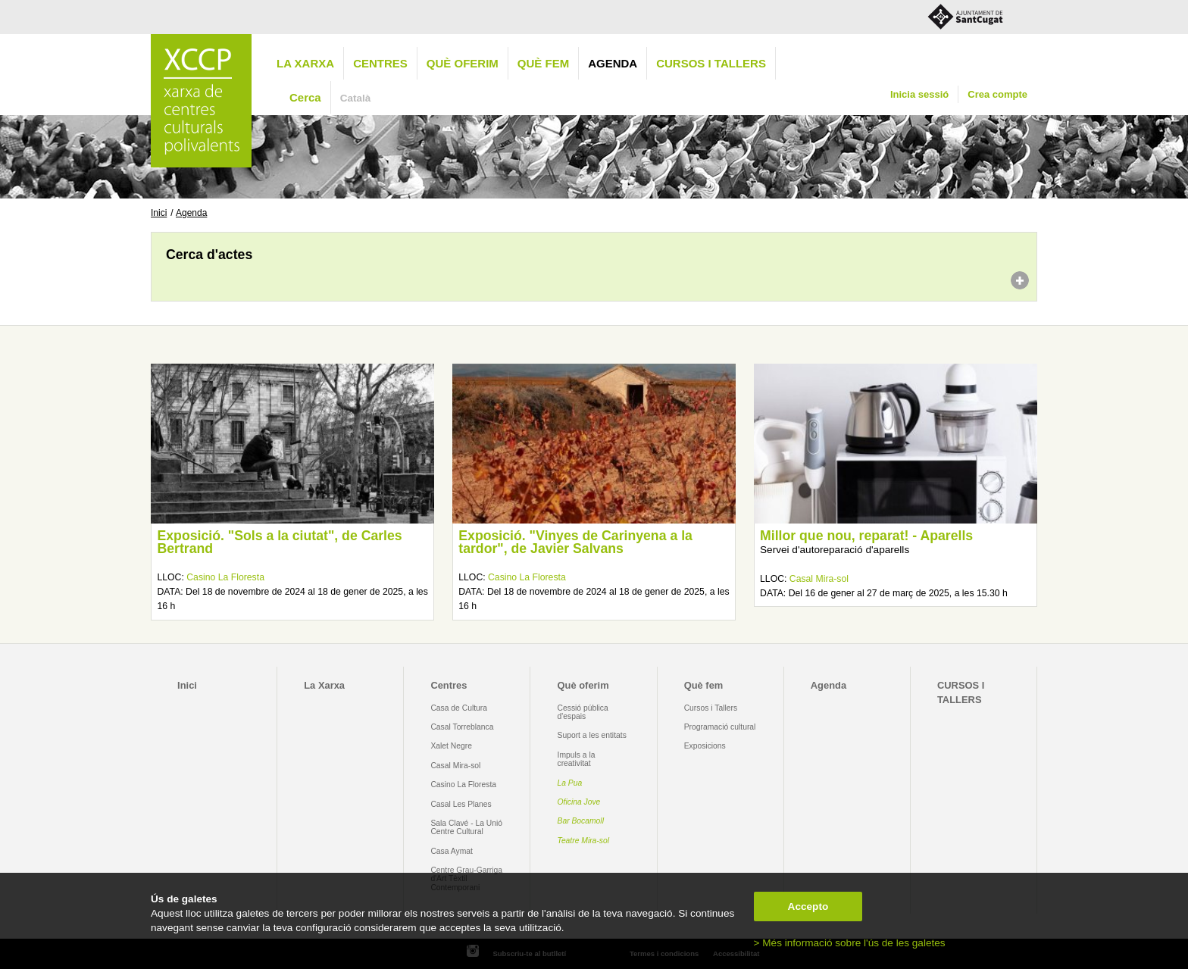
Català (355, 98)
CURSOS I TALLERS (711, 63)
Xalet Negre (451, 746)
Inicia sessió (919, 94)
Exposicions (705, 746)
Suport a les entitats (592, 735)
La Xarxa (305, 63)
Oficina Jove (579, 802)
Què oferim (463, 63)
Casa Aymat (451, 851)
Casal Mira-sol (819, 579)
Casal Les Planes (460, 804)
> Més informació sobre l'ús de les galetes (850, 943)
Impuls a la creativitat (577, 759)
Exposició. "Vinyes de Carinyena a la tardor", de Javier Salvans (575, 542)
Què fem (543, 63)
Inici (159, 213)
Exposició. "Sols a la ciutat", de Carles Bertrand (279, 542)
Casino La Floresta (225, 577)
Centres (380, 63)
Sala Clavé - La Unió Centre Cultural (466, 827)
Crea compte (997, 94)
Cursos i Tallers (710, 708)
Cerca (305, 97)
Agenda (612, 63)
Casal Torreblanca (461, 727)
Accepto (808, 906)
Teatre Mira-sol (584, 840)
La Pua (570, 783)
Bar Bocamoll (581, 821)
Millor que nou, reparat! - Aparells (866, 535)
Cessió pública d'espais (583, 712)
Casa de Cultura (458, 708)
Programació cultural (720, 727)
